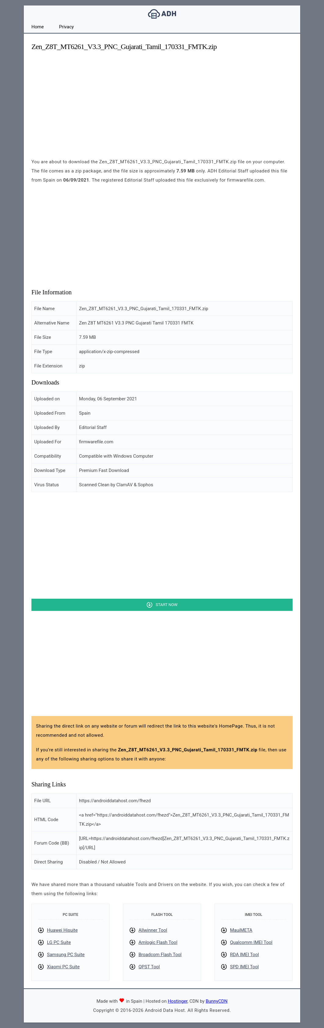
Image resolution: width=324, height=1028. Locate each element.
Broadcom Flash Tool (160, 954)
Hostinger (177, 1001)
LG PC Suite (59, 942)
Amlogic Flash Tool (158, 942)
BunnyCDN (217, 1001)
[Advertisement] (162, 99)
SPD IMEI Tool (244, 967)
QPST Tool (149, 967)
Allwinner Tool (153, 930)
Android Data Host (162, 14)
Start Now (166, 604)
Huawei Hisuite (62, 930)
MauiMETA (241, 930)
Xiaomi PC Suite (63, 967)
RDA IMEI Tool (244, 954)
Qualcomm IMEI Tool (251, 942)
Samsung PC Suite (66, 954)
